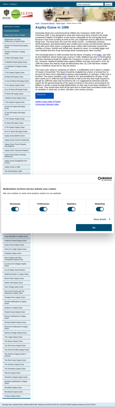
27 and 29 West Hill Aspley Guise (17, 81)
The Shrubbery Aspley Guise (15, 369)
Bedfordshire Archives (12, 27)
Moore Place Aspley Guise (14, 278)
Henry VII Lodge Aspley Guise (15, 249)
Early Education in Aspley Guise (16, 236)
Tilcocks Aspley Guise (12, 373)
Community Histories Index (47, 104)
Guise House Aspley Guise (14, 245)
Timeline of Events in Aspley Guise (15, 53)
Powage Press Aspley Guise (15, 297)
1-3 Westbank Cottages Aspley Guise (16, 67)
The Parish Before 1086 (13, 171)
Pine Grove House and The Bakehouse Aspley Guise (14, 292)
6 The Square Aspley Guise (15, 127)
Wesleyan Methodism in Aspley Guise (16, 382)
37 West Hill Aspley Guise (14, 94)
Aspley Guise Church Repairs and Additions (15, 145)
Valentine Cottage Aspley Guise (16, 377)
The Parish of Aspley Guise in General (15, 355)
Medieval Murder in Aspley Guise (16, 274)
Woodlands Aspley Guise (14, 392)
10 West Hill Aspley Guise (14, 58)
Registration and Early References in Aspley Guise (15, 40)
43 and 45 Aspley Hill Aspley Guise (15, 107)
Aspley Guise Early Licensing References (15, 156)
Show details (100, 219)
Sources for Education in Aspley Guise (16, 328)
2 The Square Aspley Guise (15, 73)
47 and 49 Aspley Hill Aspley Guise (15, 114)
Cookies (13, 4)
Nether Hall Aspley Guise (14, 283)
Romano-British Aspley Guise (15, 322)
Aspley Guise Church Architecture (17, 140)
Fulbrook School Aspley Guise (15, 241)
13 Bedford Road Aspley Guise (16, 62)
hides (99, 55)
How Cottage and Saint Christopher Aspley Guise (14, 259)
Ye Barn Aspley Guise (12, 396)
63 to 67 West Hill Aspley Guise (16, 132)
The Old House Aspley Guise (15, 346)
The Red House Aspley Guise (15, 360)
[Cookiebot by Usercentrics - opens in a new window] (100, 179)
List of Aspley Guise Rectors (15, 270)
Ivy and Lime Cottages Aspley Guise (15, 265)
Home (5, 4)
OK (94, 227)
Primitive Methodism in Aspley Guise (15, 302)
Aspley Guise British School (15, 136)
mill (64, 76)
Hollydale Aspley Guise (13, 253)
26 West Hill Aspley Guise (14, 77)
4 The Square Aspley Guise (15, 102)
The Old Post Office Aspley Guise (17, 350)
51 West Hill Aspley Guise (14, 123)
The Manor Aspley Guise (13, 341)
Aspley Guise (60, 23)
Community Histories (48, 23)
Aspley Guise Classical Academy (16, 150)
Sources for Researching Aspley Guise (16, 46)
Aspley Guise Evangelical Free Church (16, 162)
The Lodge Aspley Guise (13, 337)
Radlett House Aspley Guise (15, 312)
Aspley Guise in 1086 (12, 167)
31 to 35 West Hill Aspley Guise (16, 89)
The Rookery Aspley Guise (14, 364)
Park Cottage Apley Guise (14, 287)
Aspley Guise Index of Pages (14, 35)
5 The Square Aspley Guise (15, 119)
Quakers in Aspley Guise (13, 308)
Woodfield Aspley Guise (13, 388)
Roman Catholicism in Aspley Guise (15, 317)
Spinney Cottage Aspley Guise (16, 333)
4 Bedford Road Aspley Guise (15, 98)
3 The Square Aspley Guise (15, 85)
